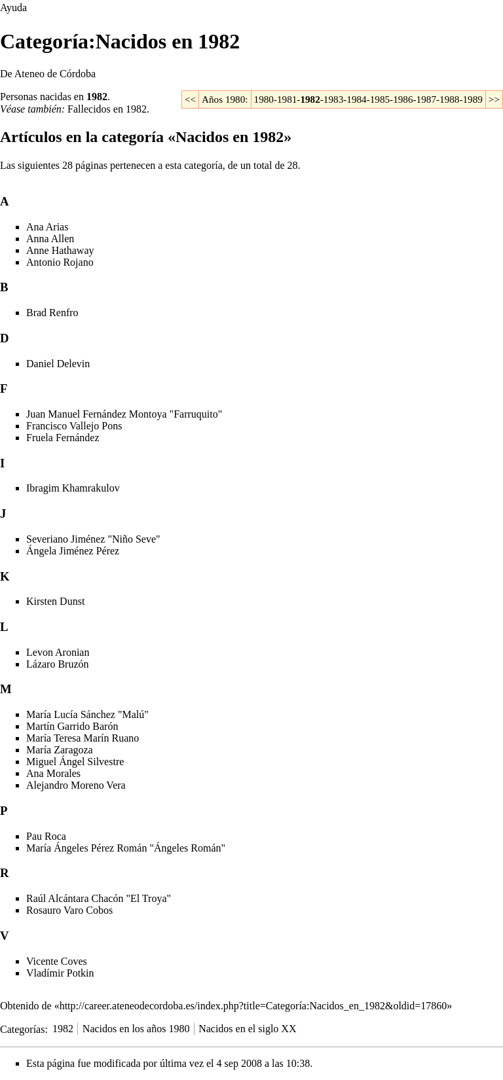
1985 (380, 99)
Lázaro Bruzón (57, 664)
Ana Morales (53, 773)
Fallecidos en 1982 (107, 109)
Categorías (22, 1028)
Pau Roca (46, 836)
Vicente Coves (56, 961)
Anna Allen (50, 238)
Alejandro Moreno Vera (76, 785)
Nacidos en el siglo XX (247, 1028)
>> (494, 99)
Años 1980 (223, 99)
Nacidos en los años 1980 (136, 1028)
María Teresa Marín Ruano (82, 738)
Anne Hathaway (60, 250)
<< (190, 99)
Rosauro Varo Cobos (69, 910)
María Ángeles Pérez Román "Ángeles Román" (125, 848)
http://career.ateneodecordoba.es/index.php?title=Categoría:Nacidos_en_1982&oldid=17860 (253, 1005)
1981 (287, 99)
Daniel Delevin (58, 363)
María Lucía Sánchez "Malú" (87, 714)
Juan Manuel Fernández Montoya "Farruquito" (124, 414)
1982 (96, 96)
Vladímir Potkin (60, 973)
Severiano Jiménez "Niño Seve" (93, 539)
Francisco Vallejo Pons (74, 425)
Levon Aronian (57, 652)
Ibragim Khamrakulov (73, 488)
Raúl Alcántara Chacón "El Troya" (98, 898)
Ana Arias (47, 226)
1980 (264, 99)
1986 (403, 99)
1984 (356, 99)
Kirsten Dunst (55, 601)
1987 (426, 99)
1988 (449, 99)
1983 (333, 99)
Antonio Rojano (60, 262)
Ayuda (13, 7)
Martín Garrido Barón (72, 726)
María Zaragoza (59, 749)
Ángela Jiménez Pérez (72, 550)
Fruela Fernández (63, 437)
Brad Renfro (52, 312)
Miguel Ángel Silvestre (75, 761)
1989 (472, 99)
